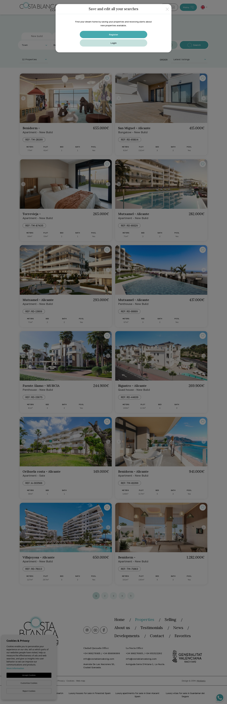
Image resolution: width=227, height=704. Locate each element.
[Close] (167, 9)
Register (113, 34)
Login (114, 43)
